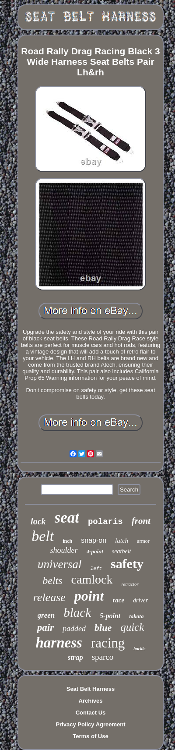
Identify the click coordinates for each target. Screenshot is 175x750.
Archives (91, 700)
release (49, 597)
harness (58, 643)
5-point (110, 615)
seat (67, 517)
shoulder (64, 550)
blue (103, 627)
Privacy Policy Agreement (90, 724)
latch (121, 540)
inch (67, 541)
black (77, 612)
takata (136, 616)
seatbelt (121, 551)
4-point (95, 551)
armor (143, 541)
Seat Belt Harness (90, 689)
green (46, 615)
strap (75, 657)
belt (43, 536)
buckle (139, 648)
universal (60, 564)
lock (38, 521)
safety (127, 563)
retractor (129, 584)
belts (52, 580)
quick (132, 627)
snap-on (93, 540)
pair (45, 627)
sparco (103, 657)
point (89, 596)
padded (74, 628)
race (118, 600)
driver (140, 600)
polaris (105, 522)
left (96, 568)
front (141, 521)
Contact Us (91, 712)
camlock (92, 579)
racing (108, 643)
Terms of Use (90, 736)
